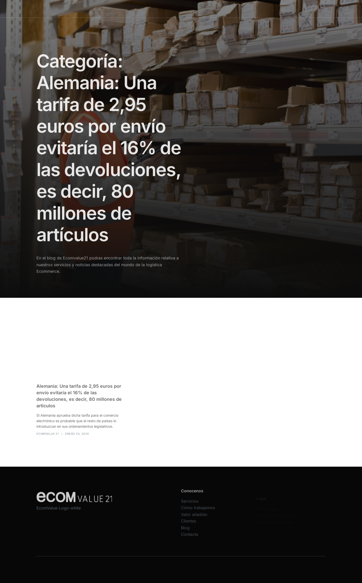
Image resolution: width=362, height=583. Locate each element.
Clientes (238, 9)
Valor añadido (211, 9)
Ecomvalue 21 (47, 436)
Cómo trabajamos (178, 9)
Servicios (148, 9)
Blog (256, 9)
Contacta (274, 9)
